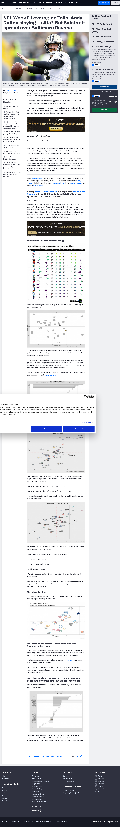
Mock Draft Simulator (39, 802)
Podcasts (101, 789)
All (3, 8)
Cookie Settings (61, 821)
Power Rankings (37, 789)
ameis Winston (51, 375)
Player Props (36, 776)
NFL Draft (40, 8)
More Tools (104, 87)
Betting (58, 8)
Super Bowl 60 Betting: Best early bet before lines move (12, 175)
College (28, 8)
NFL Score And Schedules (41, 781)
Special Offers (67, 778)
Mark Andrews (38, 186)
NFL (9, 8)
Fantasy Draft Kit (38, 794)
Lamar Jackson (58, 183)
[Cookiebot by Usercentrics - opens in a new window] (96, 396)
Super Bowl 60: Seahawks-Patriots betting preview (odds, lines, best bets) (12, 166)
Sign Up (104, 110)
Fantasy (18, 8)
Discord (100, 786)
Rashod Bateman (76, 183)
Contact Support (68, 790)
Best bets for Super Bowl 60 (11, 107)
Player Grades (36, 784)
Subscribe (66, 776)
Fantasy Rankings (38, 796)
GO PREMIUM (104, 3)
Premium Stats (37, 786)
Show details (96, 422)
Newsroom (5, 778)
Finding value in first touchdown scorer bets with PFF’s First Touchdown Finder (11, 115)
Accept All (90, 429)
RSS (99, 791)
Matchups (35, 791)
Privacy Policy (15, 821)
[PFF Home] (3, 3)
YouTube (101, 781)
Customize (60, 429)
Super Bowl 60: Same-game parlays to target (11, 133)
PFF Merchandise (68, 781)
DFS (49, 8)
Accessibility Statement (44, 821)
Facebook (101, 784)
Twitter (100, 776)
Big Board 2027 (37, 799)
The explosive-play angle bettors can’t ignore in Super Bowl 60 (12, 140)
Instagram (101, 778)
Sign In (115, 3)
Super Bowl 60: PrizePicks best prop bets (11, 152)
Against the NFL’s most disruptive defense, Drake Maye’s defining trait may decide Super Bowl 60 (12, 125)
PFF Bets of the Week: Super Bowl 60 (12, 146)
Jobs (3, 776)
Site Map (5, 821)
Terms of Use (28, 821)
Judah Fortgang (10, 90)
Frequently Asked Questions (72, 793)
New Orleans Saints (46, 191)
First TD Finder (37, 778)
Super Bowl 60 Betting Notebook (9, 158)
